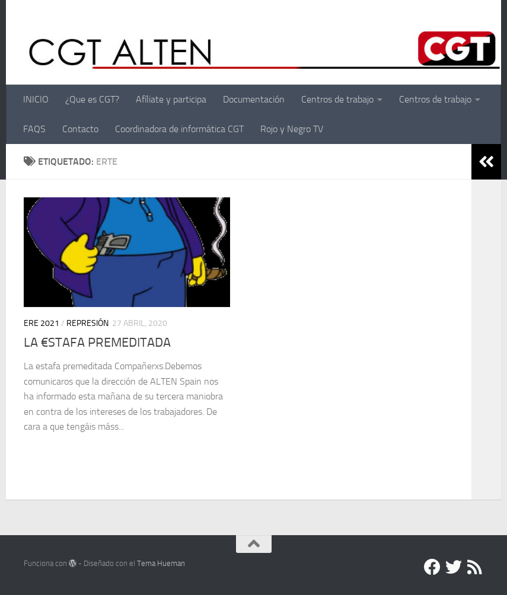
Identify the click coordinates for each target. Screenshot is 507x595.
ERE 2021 (41, 323)
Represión (87, 323)
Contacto (80, 129)
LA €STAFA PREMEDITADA (97, 342)
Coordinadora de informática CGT (179, 129)
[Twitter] (453, 567)
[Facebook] (432, 567)
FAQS (34, 129)
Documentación (254, 99)
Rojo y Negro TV (291, 129)
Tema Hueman (161, 563)
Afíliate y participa (171, 99)
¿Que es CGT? (92, 99)
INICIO (36, 99)
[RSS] (475, 567)
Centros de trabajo (337, 99)
